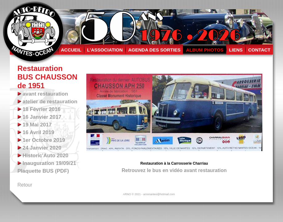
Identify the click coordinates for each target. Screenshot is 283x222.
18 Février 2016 (41, 109)
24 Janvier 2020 (41, 148)
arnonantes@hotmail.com (159, 194)
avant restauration (44, 94)
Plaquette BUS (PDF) (43, 171)
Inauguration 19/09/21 (48, 163)
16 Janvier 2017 (41, 117)
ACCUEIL (71, 49)
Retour (25, 184)
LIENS (236, 49)
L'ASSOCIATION (105, 49)
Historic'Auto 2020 (44, 155)
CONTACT (259, 49)
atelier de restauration (49, 102)
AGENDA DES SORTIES (154, 49)
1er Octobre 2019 (43, 140)
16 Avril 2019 (37, 132)
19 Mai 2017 (36, 125)
